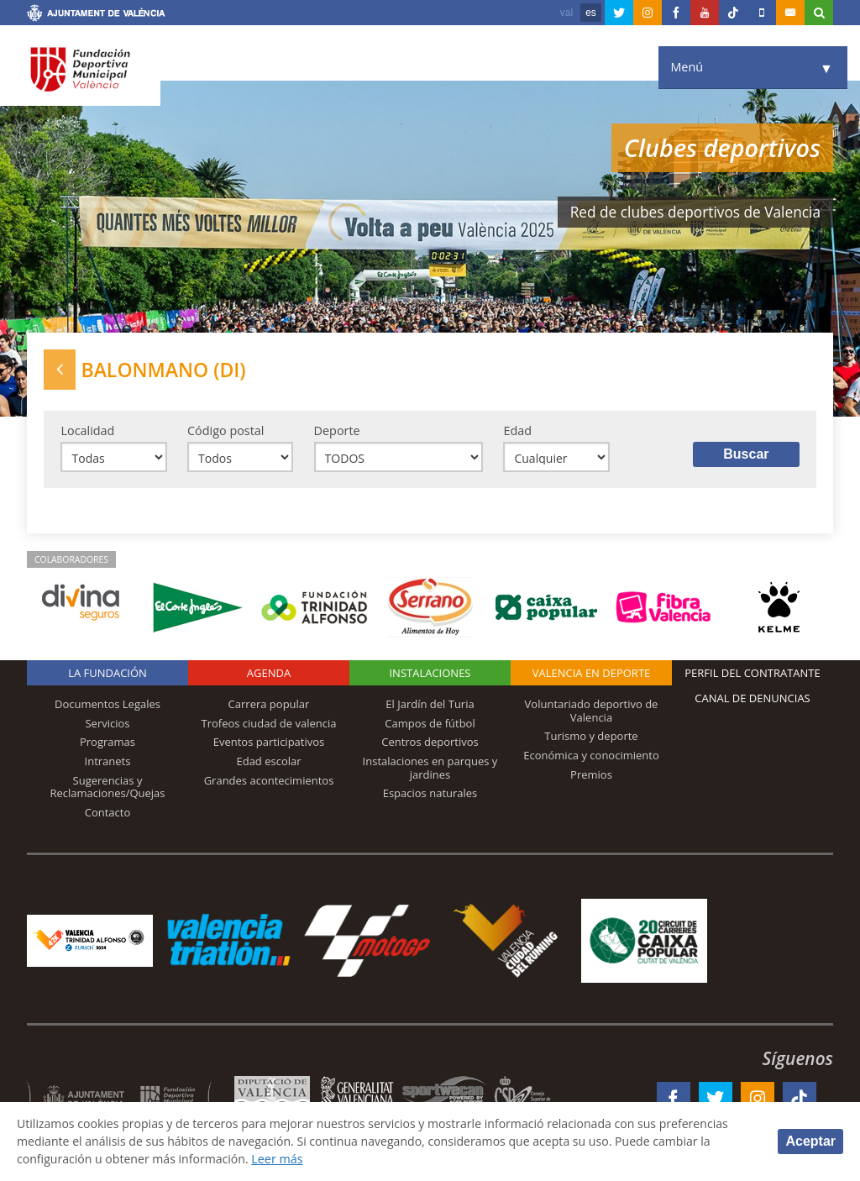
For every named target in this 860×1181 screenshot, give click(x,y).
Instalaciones (429, 674)
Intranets (108, 762)
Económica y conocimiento (591, 756)
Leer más (281, 1159)
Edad (517, 430)
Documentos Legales (107, 705)
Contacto (108, 813)
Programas (107, 743)
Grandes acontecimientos (269, 781)
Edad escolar (268, 762)
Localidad (87, 430)
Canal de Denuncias (752, 699)
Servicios (107, 724)
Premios (591, 775)
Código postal (225, 430)
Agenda (269, 674)
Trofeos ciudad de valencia (269, 724)
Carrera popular (269, 705)
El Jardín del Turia (429, 705)
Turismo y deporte (590, 737)
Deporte (337, 430)
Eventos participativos (269, 743)
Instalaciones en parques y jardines (430, 769)
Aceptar (810, 1141)
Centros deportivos (430, 743)
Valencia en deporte (591, 674)
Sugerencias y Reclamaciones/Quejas (107, 788)
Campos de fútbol (430, 724)
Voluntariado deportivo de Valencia (591, 712)
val (566, 12)
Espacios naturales (430, 794)
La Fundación (107, 674)
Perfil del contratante (752, 674)
